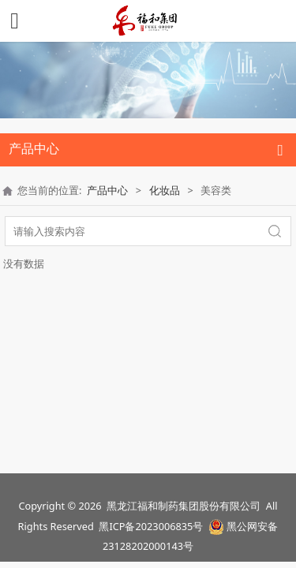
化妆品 (164, 190)
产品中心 (107, 190)
